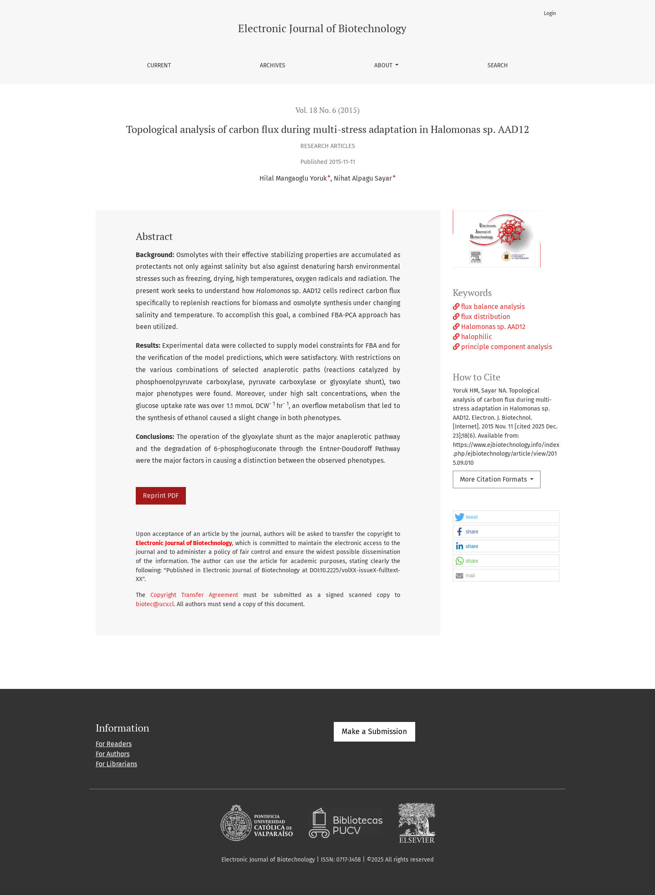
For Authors (112, 754)
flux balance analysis (489, 307)
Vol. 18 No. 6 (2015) (327, 110)
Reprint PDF (161, 496)
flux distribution (481, 317)
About (384, 65)
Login (550, 13)
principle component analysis (502, 347)
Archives (272, 65)
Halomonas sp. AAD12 (489, 327)
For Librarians (116, 764)
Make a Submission (374, 731)
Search (497, 65)
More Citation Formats (494, 479)
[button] (506, 517)
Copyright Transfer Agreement (194, 595)
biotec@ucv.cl (155, 604)
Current (159, 65)
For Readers (114, 744)
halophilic (472, 337)
